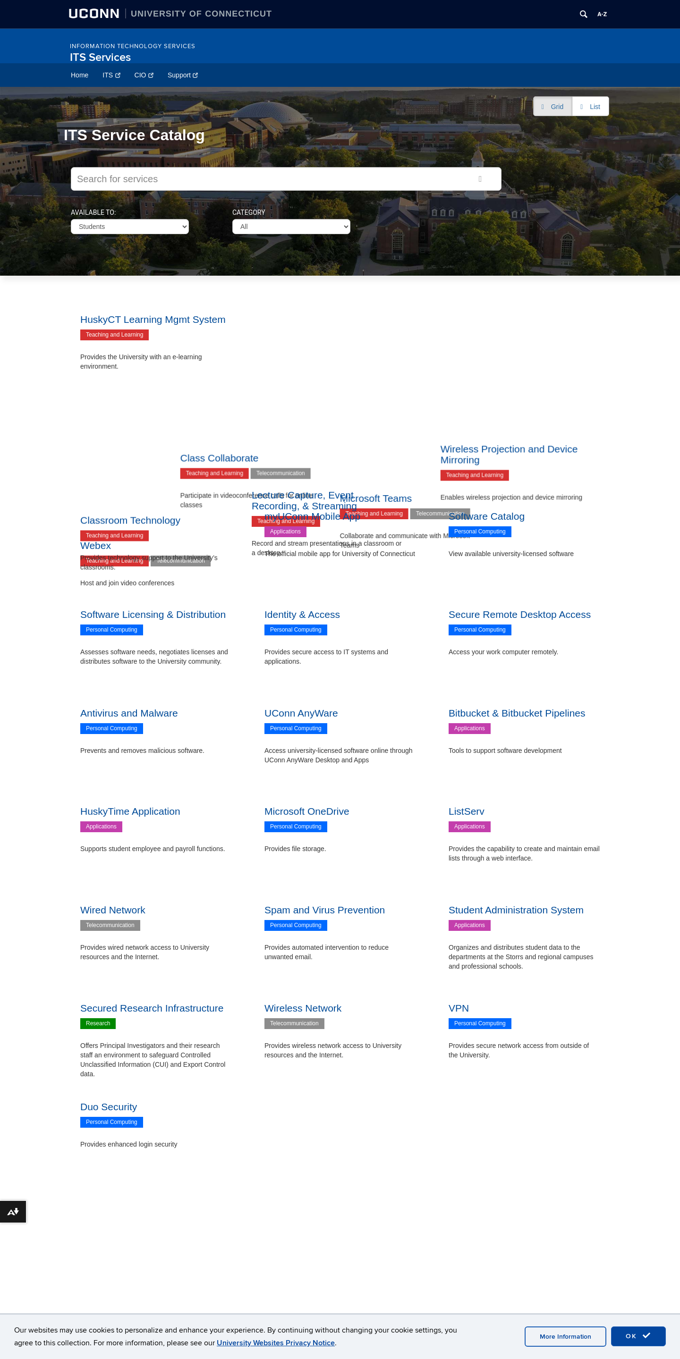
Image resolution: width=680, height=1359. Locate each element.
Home (79, 75)
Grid (557, 106)
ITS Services (100, 57)
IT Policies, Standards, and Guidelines (140, 1304)
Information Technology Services (133, 46)
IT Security (100, 1289)
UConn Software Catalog (121, 1275)
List (595, 106)
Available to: (93, 212)
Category (248, 212)
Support (183, 75)
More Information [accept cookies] (565, 1337)
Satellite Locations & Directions (309, 1293)
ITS (111, 75)
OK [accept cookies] (638, 1336)
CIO (144, 75)
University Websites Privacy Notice (276, 1343)
